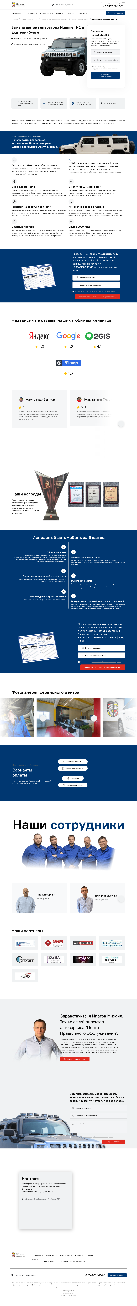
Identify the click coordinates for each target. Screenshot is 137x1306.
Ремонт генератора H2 (80, 19)
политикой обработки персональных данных (105, 69)
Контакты (83, 13)
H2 (37, 19)
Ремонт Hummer (27, 19)
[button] (121, 424)
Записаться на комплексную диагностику (97, 297)
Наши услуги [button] (45, 13)
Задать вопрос (113, 1142)
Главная (15, 19)
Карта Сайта (49, 1261)
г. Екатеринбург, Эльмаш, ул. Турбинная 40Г (41, 1199)
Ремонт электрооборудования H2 (54, 19)
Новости (59, 13)
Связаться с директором (75, 1059)
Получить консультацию (105, 75)
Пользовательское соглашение (73, 1261)
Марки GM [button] (31, 13)
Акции (70, 13)
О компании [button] (16, 13)
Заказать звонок (115, 13)
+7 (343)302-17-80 (113, 6)
